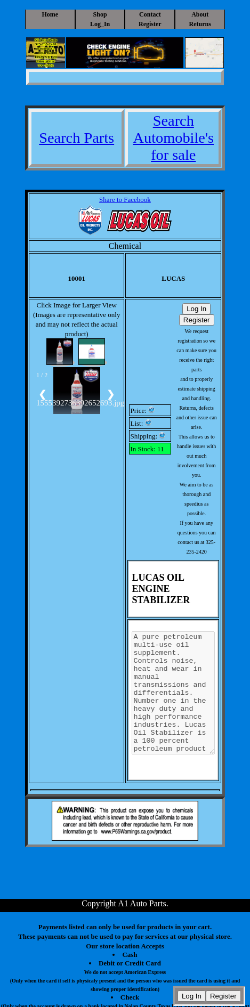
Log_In (100, 24)
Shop (100, 14)
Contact (150, 14)
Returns (200, 24)
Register (150, 24)
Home (50, 14)
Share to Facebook (125, 200)
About (199, 14)
